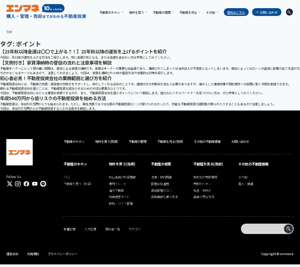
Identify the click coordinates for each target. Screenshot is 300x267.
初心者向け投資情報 (122, 177)
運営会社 (12, 253)
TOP (9, 32)
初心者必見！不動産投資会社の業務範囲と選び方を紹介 (56, 78)
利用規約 (33, 253)
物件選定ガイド (119, 196)
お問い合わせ (269, 12)
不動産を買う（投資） (78, 183)
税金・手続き (202, 190)
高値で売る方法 (203, 196)
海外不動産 (116, 190)
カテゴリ (135, 229)
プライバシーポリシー (62, 253)
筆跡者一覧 (112, 229)
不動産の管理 (137, 141)
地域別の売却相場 (205, 177)
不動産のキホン (74, 141)
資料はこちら (236, 12)
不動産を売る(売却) (170, 141)
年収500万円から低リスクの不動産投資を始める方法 (53, 98)
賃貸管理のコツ (161, 190)
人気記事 (90, 229)
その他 (242, 177)
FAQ (67, 177)
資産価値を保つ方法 (164, 196)
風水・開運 (245, 183)
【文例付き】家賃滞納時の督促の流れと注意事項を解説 (56, 62)
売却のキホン (202, 183)
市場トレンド (118, 183)
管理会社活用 (160, 183)
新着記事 (69, 229)
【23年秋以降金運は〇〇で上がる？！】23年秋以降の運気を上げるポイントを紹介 (83, 51)
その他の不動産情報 (207, 141)
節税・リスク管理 (121, 203)
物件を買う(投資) (106, 141)
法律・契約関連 (161, 177)
